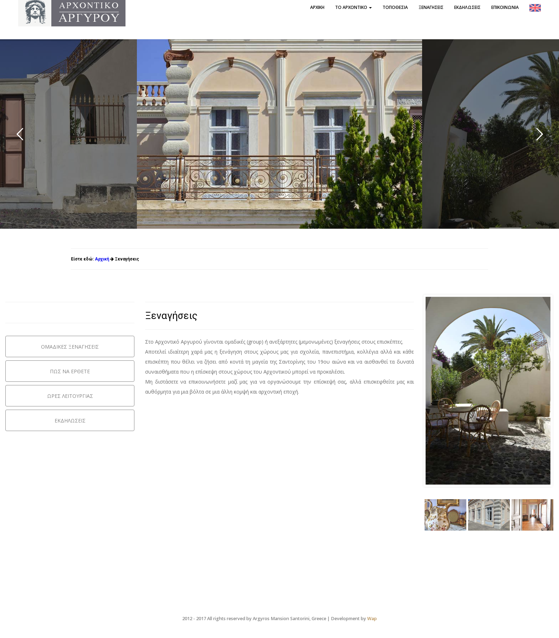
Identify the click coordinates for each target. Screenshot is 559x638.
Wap (372, 619)
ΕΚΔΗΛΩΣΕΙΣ (70, 420)
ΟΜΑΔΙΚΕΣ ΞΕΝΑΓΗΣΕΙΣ (70, 346)
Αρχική (102, 259)
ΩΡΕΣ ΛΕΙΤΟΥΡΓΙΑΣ (70, 396)
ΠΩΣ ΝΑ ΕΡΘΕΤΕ (70, 371)
